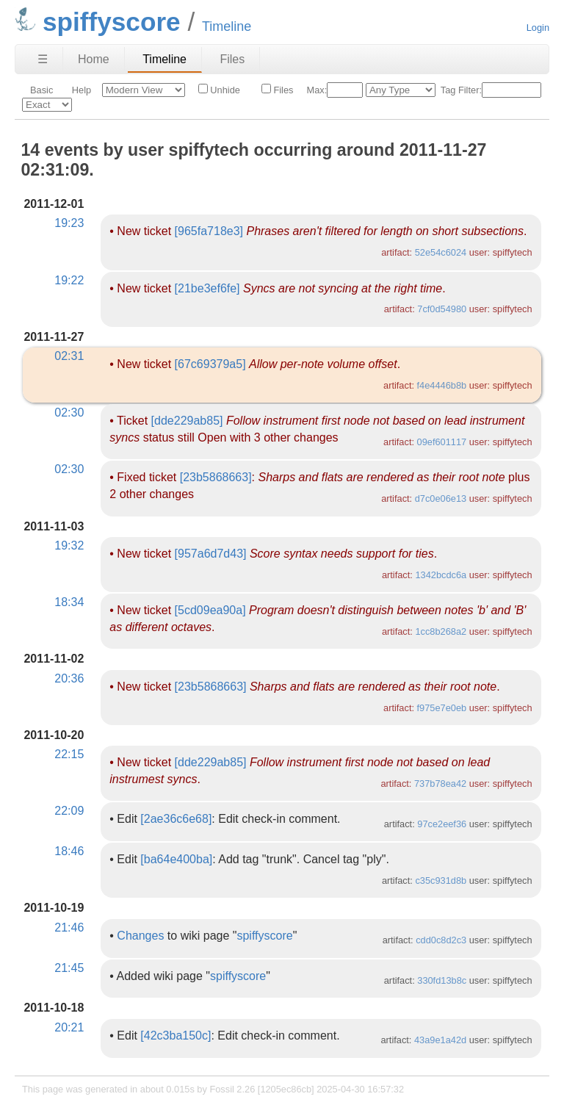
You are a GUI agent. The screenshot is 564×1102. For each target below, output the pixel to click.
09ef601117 (442, 441)
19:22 (69, 280)
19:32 (69, 545)
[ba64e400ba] (176, 859)
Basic (41, 90)
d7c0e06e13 (440, 498)
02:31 (69, 356)
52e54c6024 (440, 252)
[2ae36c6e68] (176, 819)
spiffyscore (264, 935)
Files (232, 59)
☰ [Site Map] (42, 59)
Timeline (164, 59)
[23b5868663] (216, 477)
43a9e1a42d (440, 1039)
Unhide (219, 90)
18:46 (69, 851)
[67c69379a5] (210, 364)
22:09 (69, 810)
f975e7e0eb (442, 707)
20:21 (69, 1027)
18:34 (69, 602)
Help (81, 90)
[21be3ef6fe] (207, 288)
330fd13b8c (441, 980)
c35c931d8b (440, 880)
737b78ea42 (440, 783)
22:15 (69, 754)
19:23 (69, 223)
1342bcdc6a (440, 574)
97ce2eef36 (441, 823)
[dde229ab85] (187, 420)
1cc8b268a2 (440, 631)
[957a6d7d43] (211, 553)
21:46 (69, 927)
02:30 (69, 412)
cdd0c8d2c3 (441, 940)
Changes (140, 935)
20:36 (69, 678)
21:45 (69, 968)
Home (93, 59)
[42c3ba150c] (175, 1035)
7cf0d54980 (441, 308)
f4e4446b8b (442, 385)
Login (538, 27)
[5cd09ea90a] (210, 610)
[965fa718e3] (209, 231)
